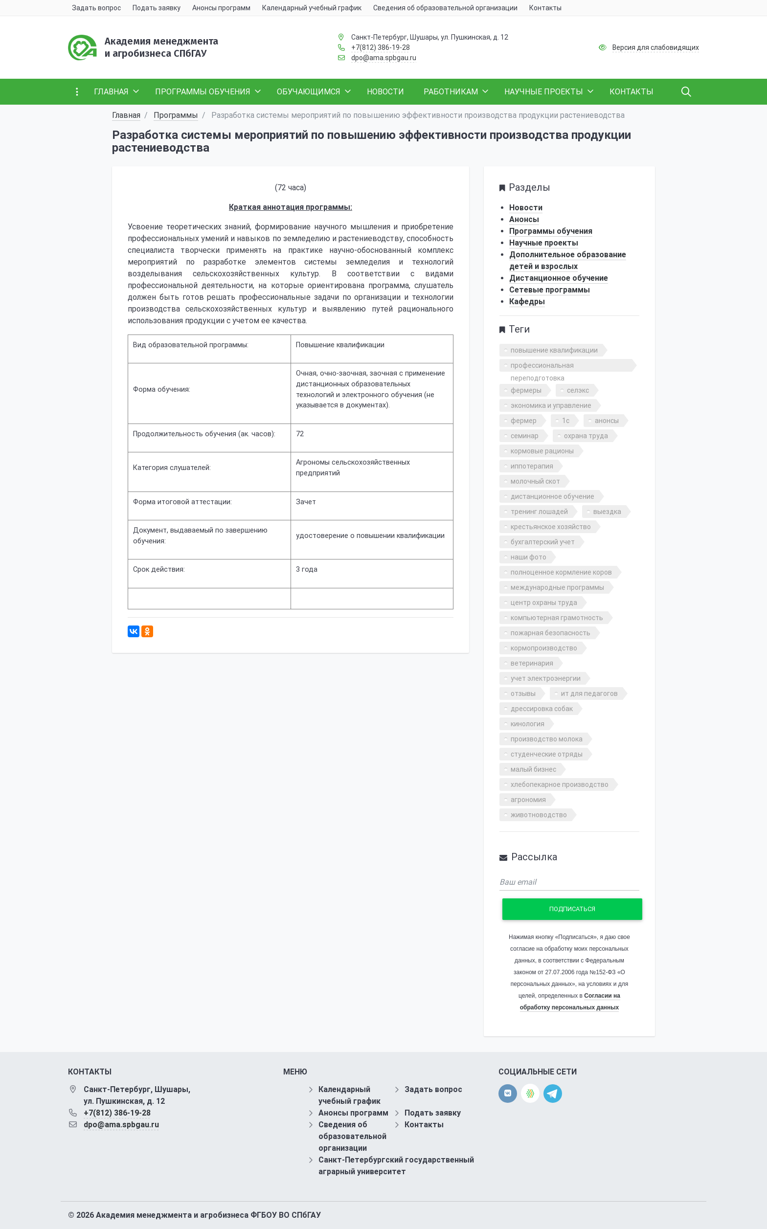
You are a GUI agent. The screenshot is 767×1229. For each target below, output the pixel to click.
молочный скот (535, 481)
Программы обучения (550, 231)
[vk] (507, 1093)
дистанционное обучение (552, 496)
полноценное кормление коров (561, 572)
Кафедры (527, 301)
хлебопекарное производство (560, 784)
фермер (524, 421)
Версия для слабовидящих (655, 47)
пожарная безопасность (550, 633)
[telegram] (552, 1092)
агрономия (528, 800)
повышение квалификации (554, 350)
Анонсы (524, 219)
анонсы (607, 421)
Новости (525, 207)
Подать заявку (433, 1112)
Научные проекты (543, 242)
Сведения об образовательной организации (352, 1136)
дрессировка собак (542, 709)
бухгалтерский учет (543, 542)
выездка (607, 511)
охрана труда (586, 436)
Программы (176, 115)
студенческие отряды (547, 754)
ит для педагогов (589, 693)
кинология (527, 724)
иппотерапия (532, 466)
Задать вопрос (433, 1089)
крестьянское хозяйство (551, 527)
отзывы (523, 693)
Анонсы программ (353, 1112)
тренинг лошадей (539, 511)
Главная (126, 115)
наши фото (528, 557)
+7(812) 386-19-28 (380, 47)
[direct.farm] (530, 1093)
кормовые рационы (542, 451)
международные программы (557, 587)
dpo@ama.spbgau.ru (383, 58)
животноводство (539, 815)
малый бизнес (533, 769)
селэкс (578, 390)
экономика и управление (551, 405)
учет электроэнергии (546, 678)
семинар (525, 436)
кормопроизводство (544, 648)
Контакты (424, 1124)
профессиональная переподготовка (542, 366)
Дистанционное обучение (558, 278)
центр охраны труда (544, 602)
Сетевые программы (549, 289)
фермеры (526, 390)
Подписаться (572, 909)
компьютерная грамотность (557, 618)
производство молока (547, 739)
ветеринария (532, 663)
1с (565, 421)
